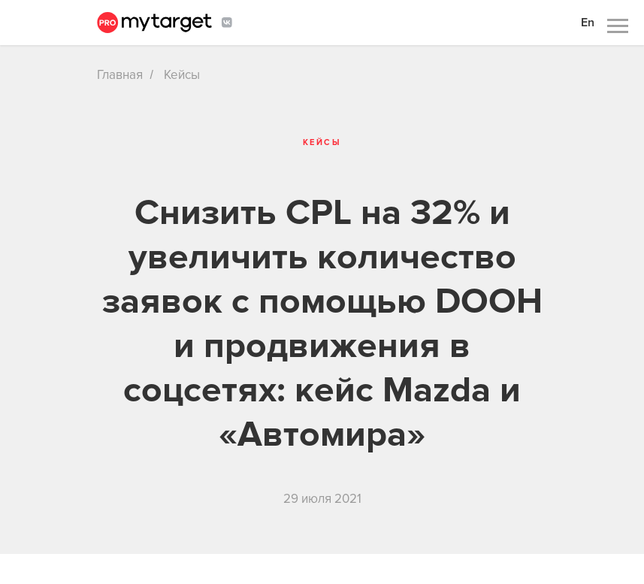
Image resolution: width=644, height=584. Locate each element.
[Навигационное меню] (617, 26)
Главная (120, 75)
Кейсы (182, 75)
